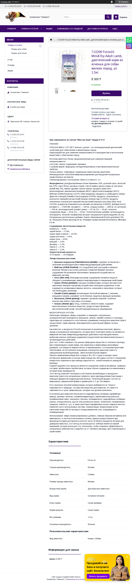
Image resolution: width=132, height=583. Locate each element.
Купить (106, 93)
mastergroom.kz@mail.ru (20, 169)
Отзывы (11, 65)
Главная (11, 29)
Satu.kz (78, 577)
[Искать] (108, 17)
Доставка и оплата (97, 29)
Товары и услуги (29, 29)
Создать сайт (6, 2)
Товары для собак (19, 49)
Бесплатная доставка (100, 108)
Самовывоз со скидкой (70, 29)
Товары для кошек (19, 53)
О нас (10, 60)
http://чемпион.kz (16, 165)
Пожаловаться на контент (75, 579)
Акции (49, 29)
